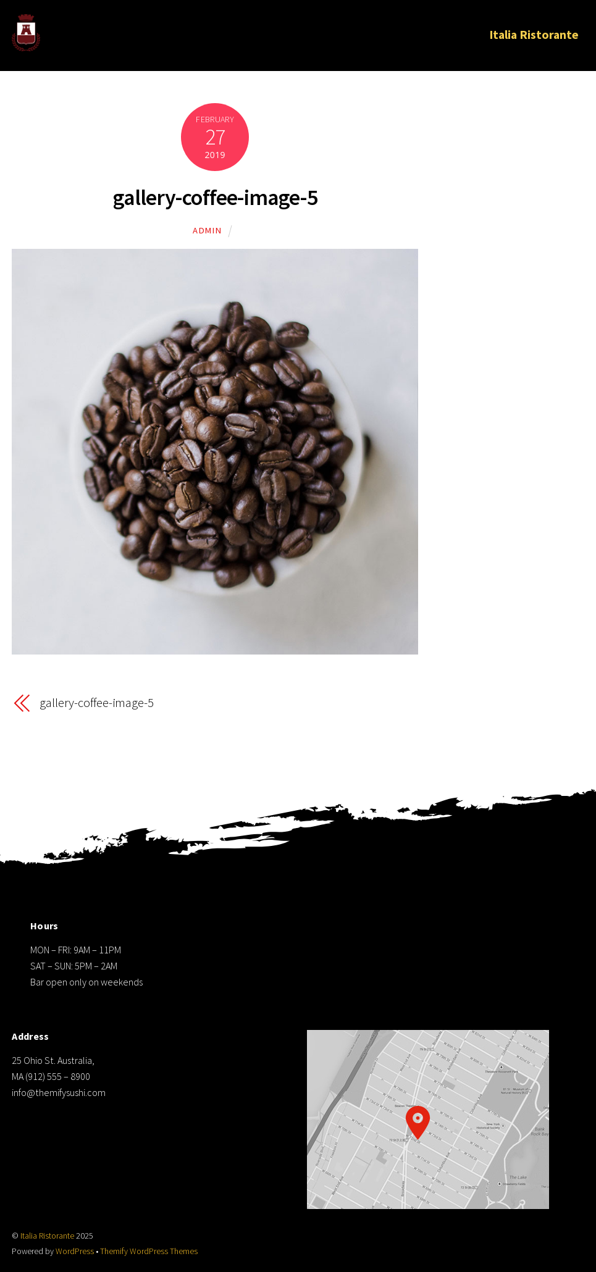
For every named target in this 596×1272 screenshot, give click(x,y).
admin (207, 230)
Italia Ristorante (534, 34)
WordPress (75, 1251)
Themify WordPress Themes (149, 1251)
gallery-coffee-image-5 (215, 197)
